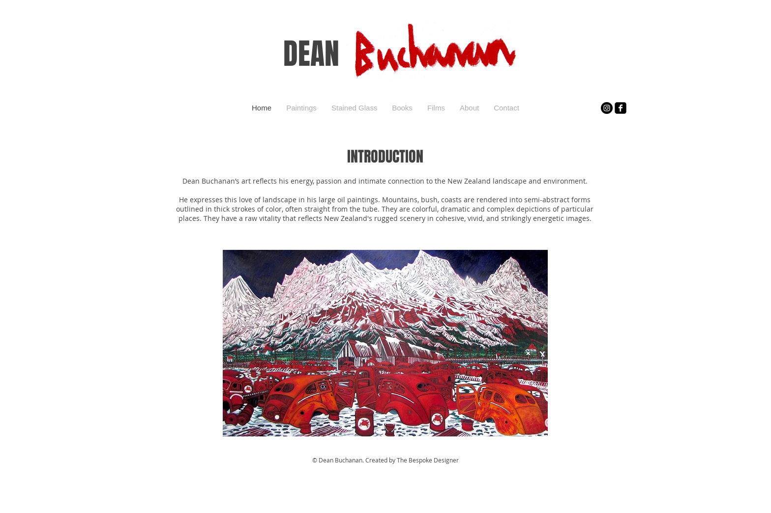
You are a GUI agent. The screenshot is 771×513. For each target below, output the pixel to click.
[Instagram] (607, 108)
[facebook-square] (620, 108)
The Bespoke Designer (428, 460)
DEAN (311, 54)
